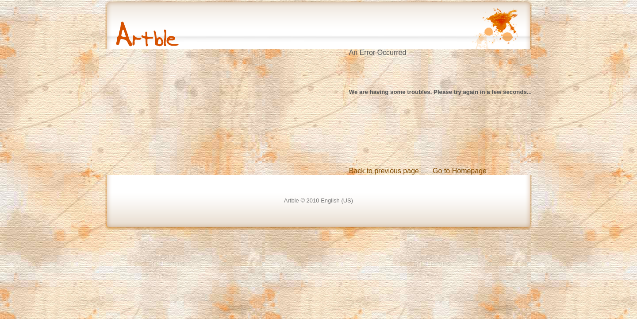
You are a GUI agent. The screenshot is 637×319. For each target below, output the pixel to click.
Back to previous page (384, 171)
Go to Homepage (460, 171)
